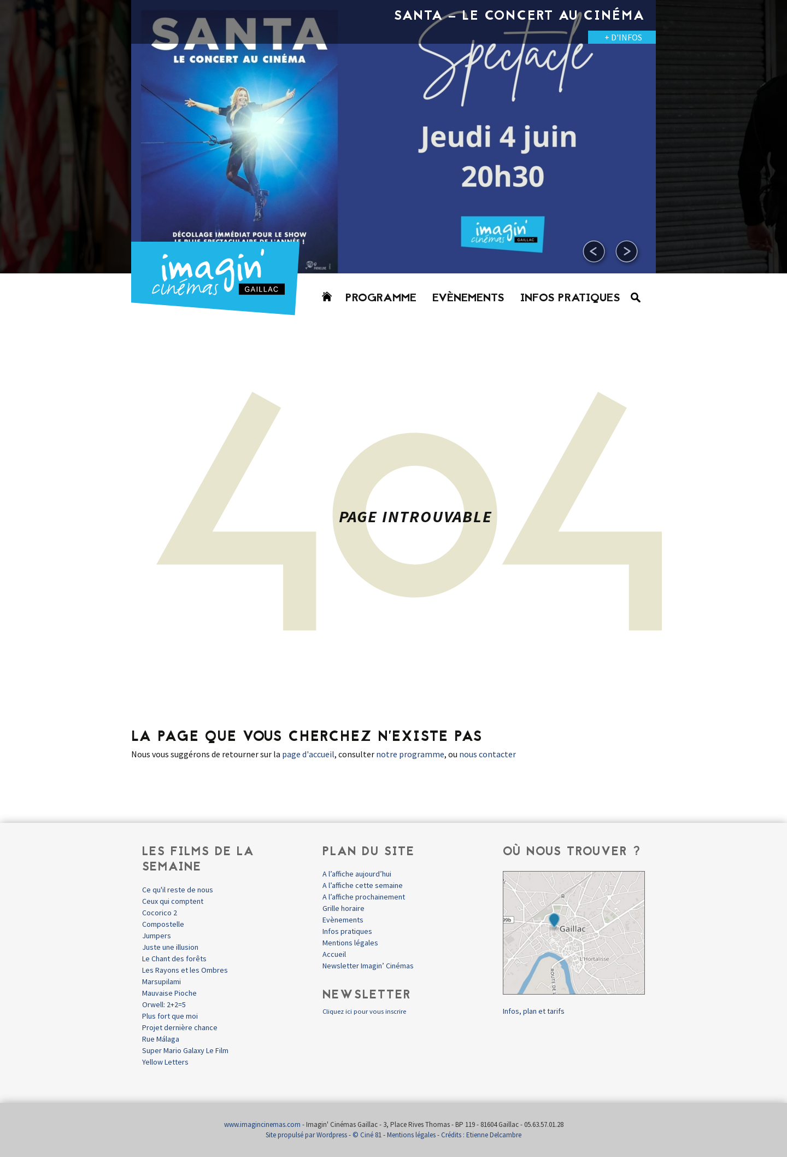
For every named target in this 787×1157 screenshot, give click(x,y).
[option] (393, 136)
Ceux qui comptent (172, 901)
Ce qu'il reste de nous (177, 890)
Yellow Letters (165, 1062)
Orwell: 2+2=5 (164, 1004)
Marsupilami (161, 981)
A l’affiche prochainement (363, 897)
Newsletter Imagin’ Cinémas (368, 966)
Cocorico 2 (159, 913)
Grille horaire (343, 908)
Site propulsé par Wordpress (306, 1135)
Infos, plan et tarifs (534, 1011)
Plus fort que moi (170, 1016)
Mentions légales (350, 943)
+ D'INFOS (623, 37)
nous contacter (487, 754)
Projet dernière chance (180, 1027)
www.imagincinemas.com (262, 1124)
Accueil (334, 954)
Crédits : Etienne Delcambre (481, 1135)
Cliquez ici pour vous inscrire (364, 1011)
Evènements (468, 298)
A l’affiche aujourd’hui (356, 874)
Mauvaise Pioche (169, 993)
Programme (380, 298)
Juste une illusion (170, 947)
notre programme (410, 754)
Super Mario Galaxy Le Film (185, 1050)
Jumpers (156, 935)
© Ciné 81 (367, 1135)
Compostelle (163, 924)
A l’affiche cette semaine (362, 885)
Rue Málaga (160, 1039)
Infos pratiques (570, 298)
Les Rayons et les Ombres (185, 970)
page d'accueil (308, 754)
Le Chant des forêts (174, 958)
